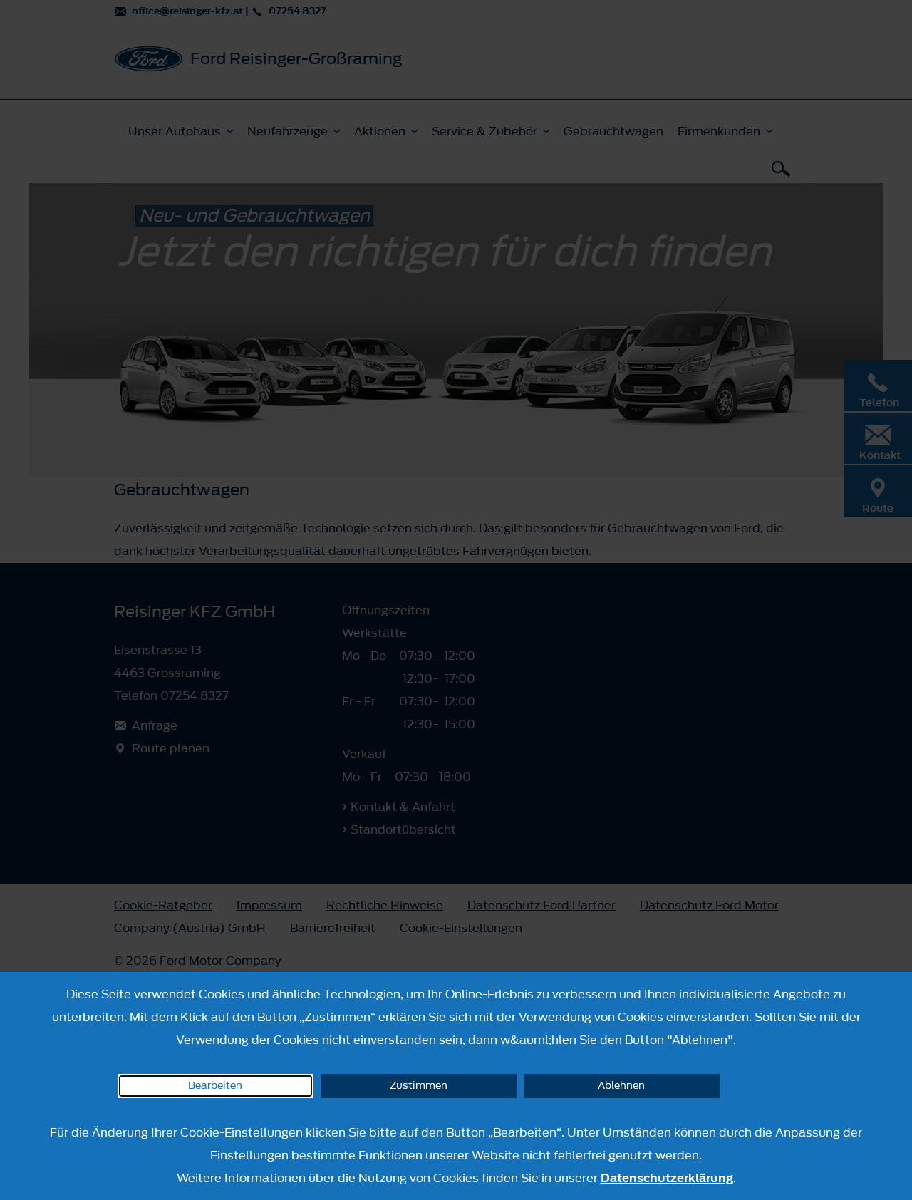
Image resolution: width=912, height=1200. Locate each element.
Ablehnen (621, 1085)
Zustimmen (418, 1085)
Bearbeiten (215, 1085)
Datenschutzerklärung (667, 1177)
